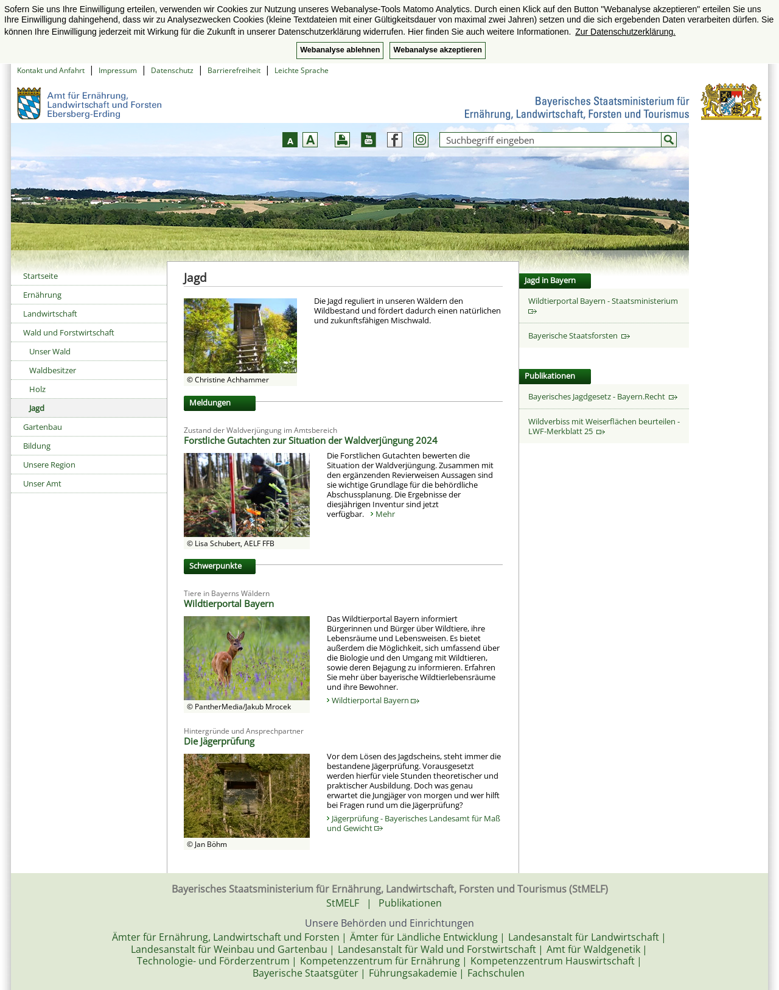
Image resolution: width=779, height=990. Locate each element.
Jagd (36, 407)
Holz (37, 389)
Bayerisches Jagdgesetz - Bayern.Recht (602, 396)
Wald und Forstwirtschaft (68, 332)
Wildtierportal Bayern (375, 700)
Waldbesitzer (52, 370)
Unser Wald (50, 351)
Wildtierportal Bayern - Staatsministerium (605, 304)
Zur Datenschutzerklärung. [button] (625, 32)
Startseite (40, 275)
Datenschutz (172, 70)
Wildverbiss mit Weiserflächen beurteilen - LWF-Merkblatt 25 (604, 426)
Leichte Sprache (301, 70)
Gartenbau (42, 426)
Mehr (385, 513)
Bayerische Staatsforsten (579, 335)
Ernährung (42, 294)
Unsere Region (49, 464)
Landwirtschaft (50, 313)
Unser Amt (42, 483)
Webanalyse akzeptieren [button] (437, 50)
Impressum (118, 70)
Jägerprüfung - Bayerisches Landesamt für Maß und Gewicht (413, 823)
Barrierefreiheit (234, 70)
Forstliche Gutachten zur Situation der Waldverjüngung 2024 (311, 440)
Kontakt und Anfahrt (51, 70)
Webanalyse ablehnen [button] (340, 50)
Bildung (37, 445)
